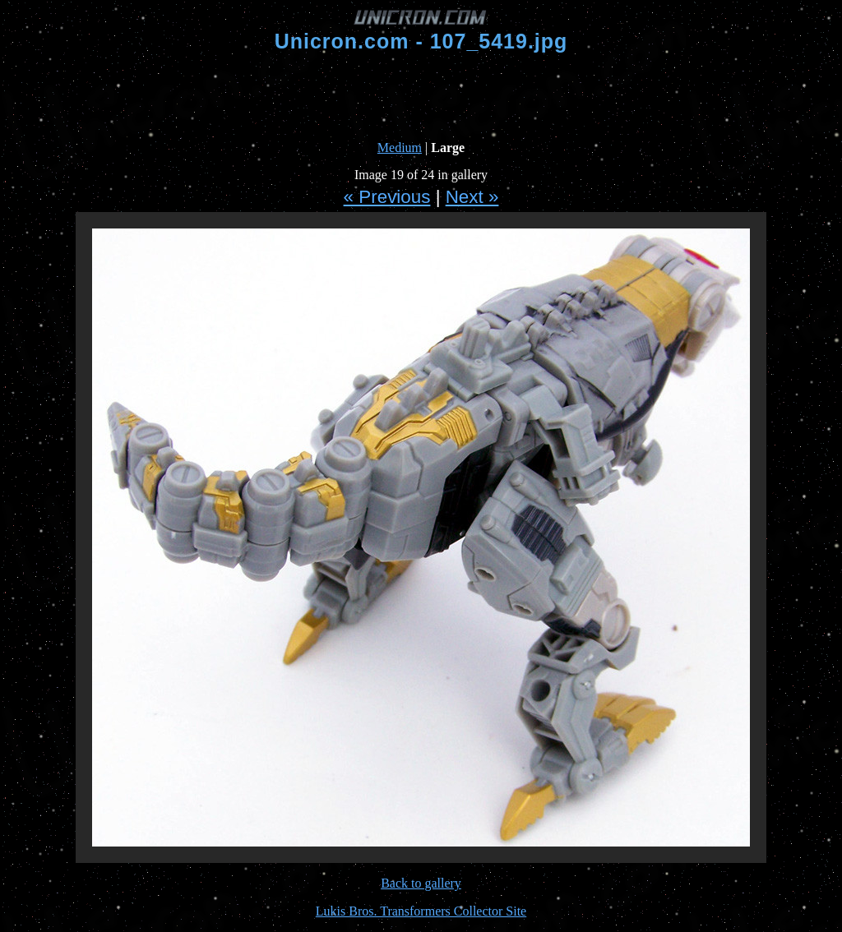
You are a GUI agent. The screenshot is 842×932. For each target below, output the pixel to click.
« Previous (387, 197)
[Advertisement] (421, 97)
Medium (399, 148)
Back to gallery (421, 883)
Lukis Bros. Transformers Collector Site (421, 911)
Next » (472, 197)
